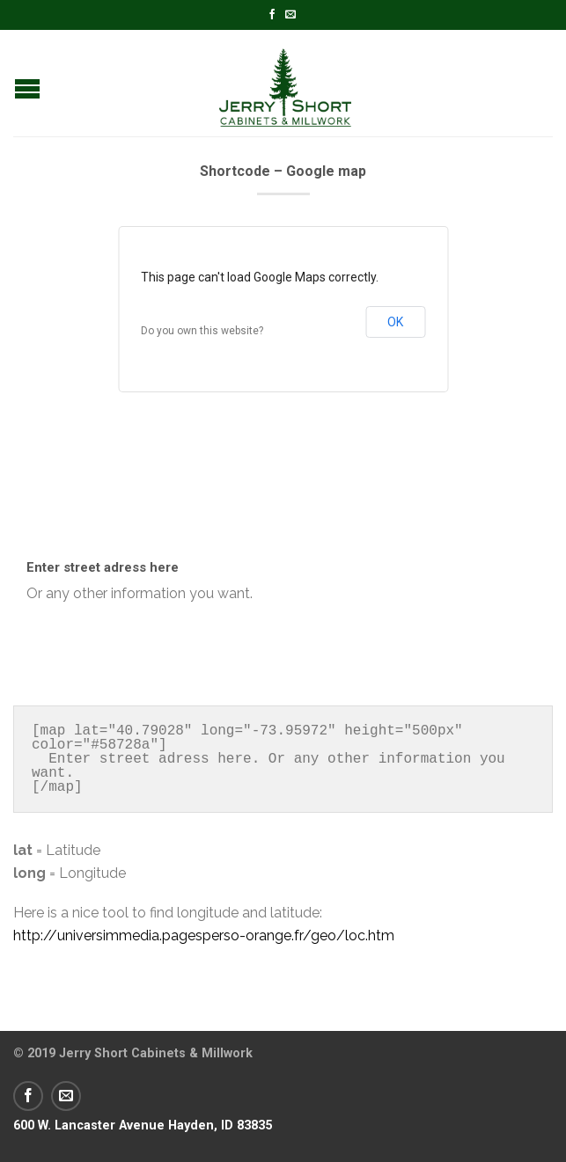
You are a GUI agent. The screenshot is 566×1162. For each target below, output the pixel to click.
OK (395, 322)
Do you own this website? (202, 331)
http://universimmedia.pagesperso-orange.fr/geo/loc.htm (203, 935)
